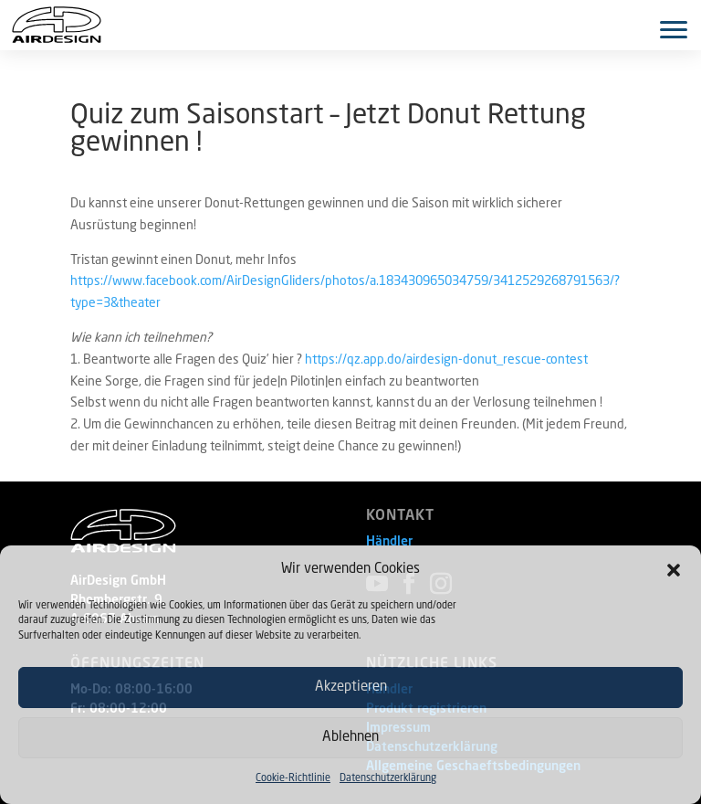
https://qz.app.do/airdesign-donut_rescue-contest (446, 360)
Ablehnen (350, 738)
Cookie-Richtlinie (293, 779)
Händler (389, 541)
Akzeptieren (351, 687)
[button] (673, 570)
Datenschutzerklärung (388, 779)
